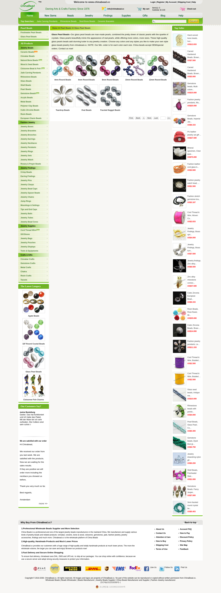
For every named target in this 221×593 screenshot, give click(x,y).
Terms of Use (161, 549)
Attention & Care (163, 537)
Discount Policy (187, 537)
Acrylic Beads (27, 98)
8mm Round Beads (110, 80)
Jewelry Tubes (27, 218)
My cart (146, 9)
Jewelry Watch (27, 160)
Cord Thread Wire (30, 230)
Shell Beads (26, 85)
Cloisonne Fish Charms (33, 400)
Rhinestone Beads (68, 21)
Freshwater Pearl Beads (31, 32)
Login (152, 2)
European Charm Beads (31, 118)
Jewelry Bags (26, 238)
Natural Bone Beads (31, 60)
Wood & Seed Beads (29, 64)
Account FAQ (186, 529)
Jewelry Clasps (27, 185)
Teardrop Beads (63, 110)
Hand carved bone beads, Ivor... (192, 38)
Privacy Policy (186, 541)
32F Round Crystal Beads (33, 344)
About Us (160, 529)
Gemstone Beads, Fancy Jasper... (193, 489)
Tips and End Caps (29, 209)
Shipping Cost (184, 2)
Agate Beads (33, 316)
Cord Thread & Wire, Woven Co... (193, 215)
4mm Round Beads (62, 80)
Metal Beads (26, 102)
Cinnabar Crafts (27, 259)
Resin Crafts (26, 276)
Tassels (24, 280)
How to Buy (161, 541)
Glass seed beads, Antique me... (193, 392)
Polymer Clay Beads (29, 106)
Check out (191, 9)
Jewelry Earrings (28, 139)
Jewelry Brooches (28, 135)
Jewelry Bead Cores (29, 222)
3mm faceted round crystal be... (192, 505)
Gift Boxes (25, 234)
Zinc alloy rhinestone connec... (191, 280)
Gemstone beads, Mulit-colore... (192, 86)
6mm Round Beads (86, 80)
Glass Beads (26, 81)
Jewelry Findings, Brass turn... (193, 247)
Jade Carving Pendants (47, 21)
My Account (171, 2)
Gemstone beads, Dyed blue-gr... (192, 441)
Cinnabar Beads (28, 56)
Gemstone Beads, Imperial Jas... (193, 119)
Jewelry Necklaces (29, 143)
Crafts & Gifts (26, 255)
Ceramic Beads (29, 52)
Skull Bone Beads (87, 21)
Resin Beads (26, 114)
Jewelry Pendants (28, 147)
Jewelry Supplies (28, 226)
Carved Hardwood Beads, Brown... (193, 54)
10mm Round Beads (134, 80)
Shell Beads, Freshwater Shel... (192, 473)
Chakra (24, 271)
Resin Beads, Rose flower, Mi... (192, 312)
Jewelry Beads (27, 48)
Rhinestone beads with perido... (192, 409)
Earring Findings (28, 176)
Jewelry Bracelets (28, 131)
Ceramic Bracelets (106, 21)
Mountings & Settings (30, 205)
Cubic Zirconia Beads (30, 110)
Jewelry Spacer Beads (30, 193)
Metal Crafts (26, 267)
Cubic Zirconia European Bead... (193, 296)
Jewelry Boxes (27, 127)
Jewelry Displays (28, 247)
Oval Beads (86, 110)
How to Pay (185, 533)
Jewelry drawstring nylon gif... (194, 457)
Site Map (183, 545)
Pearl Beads (26, 89)
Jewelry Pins (26, 180)
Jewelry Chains (27, 197)
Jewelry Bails (26, 213)
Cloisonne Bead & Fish (33, 69)
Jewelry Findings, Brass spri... (193, 231)
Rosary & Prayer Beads (31, 164)
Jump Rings (26, 201)
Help (194, 2)
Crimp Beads (26, 172)
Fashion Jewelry (28, 122)
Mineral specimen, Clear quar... (194, 151)
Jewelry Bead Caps (29, 189)
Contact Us (161, 533)
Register (160, 2)
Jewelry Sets (26, 156)
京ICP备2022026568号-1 (110, 582)
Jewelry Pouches (28, 242)
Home (55, 28)
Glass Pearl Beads (29, 37)
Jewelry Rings (27, 151)
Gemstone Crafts (28, 263)
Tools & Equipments (29, 251)
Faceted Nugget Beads (110, 110)
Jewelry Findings (28, 168)
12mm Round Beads (158, 80)
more (41, 503)
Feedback (184, 549)
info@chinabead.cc (115, 9)
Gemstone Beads (30, 93)
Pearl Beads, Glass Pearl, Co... (192, 425)
